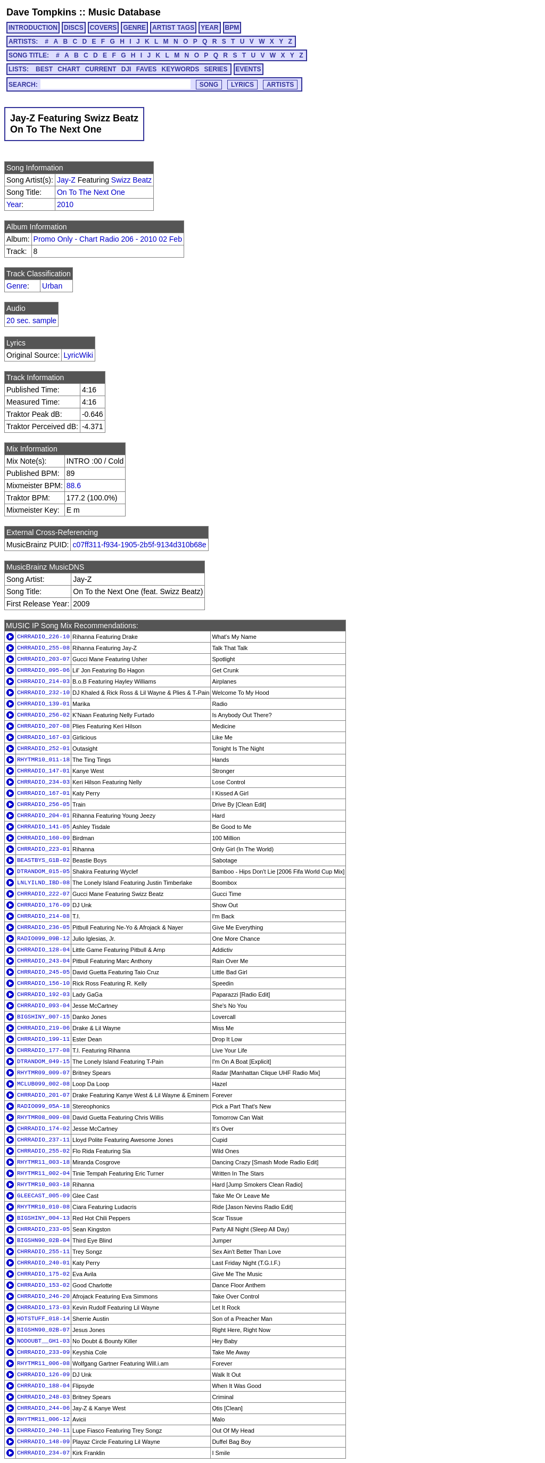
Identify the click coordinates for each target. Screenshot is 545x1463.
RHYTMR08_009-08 (43, 1117)
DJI (126, 69)
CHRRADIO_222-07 (43, 894)
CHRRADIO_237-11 (43, 1140)
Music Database (124, 12)
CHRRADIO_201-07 (43, 1095)
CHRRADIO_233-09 (43, 1352)
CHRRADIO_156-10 (43, 983)
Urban (52, 286)
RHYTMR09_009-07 (43, 1073)
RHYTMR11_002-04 (43, 1173)
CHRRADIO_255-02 (43, 1151)
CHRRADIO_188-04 (43, 1386)
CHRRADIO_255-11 (43, 1251)
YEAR (209, 27)
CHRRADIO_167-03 (43, 737)
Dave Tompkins (41, 12)
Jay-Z (66, 180)
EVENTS (248, 69)
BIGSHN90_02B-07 (43, 1330)
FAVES (146, 69)
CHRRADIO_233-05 (43, 1229)
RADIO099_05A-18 (43, 1106)
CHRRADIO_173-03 (43, 1307)
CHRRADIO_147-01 (43, 771)
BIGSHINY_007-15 (43, 1017)
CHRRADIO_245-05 (43, 972)
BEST (44, 69)
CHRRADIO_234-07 (43, 1453)
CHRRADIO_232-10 (43, 692)
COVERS (103, 27)
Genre (16, 286)
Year (13, 204)
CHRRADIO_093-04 (43, 1005)
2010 (65, 204)
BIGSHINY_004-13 (43, 1218)
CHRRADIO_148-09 (43, 1442)
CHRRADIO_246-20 (43, 1296)
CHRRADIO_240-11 (43, 1430)
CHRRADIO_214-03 (43, 681)
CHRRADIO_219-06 (43, 1028)
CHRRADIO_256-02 (43, 715)
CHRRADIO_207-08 (43, 726)
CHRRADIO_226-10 (43, 637)
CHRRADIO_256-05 (43, 804)
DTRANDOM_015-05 (43, 871)
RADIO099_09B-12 (43, 938)
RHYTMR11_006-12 (43, 1419)
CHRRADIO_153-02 (43, 1285)
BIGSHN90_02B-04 (43, 1240)
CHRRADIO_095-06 (43, 670)
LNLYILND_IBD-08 (43, 883)
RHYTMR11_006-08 (43, 1363)
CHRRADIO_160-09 (43, 838)
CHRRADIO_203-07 (43, 659)
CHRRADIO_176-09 (43, 905)
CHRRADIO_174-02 (43, 1128)
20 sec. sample (31, 320)
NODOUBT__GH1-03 (43, 1341)
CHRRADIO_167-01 (43, 793)
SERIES (216, 69)
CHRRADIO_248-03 (43, 1397)
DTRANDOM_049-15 (43, 1061)
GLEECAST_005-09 (43, 1196)
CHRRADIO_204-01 (43, 815)
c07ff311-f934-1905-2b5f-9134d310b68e (139, 544)
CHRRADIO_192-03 (43, 994)
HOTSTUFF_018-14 (43, 1319)
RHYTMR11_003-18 (43, 1162)
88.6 (74, 485)
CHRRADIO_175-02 (43, 1274)
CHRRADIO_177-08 (43, 1050)
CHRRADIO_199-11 (43, 1039)
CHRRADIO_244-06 (43, 1408)
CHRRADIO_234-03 (43, 782)
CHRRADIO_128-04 (43, 950)
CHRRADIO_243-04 (43, 961)
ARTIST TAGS (173, 27)
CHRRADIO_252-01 (43, 748)
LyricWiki (78, 355)
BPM (232, 27)
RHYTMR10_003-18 (43, 1184)
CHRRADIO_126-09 (43, 1374)
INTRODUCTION (33, 27)
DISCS (74, 27)
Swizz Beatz (131, 180)
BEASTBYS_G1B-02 (43, 860)
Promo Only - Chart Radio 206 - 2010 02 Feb (108, 239)
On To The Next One (91, 192)
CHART (68, 69)
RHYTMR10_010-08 (43, 1207)
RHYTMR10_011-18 (43, 760)
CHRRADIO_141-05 (43, 827)
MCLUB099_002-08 (43, 1084)
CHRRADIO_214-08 (43, 916)
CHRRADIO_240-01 (43, 1263)
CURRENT (101, 69)
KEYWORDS (181, 69)
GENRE (134, 27)
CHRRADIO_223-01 (43, 849)
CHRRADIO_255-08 (43, 648)
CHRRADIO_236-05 (43, 927)
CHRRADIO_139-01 (43, 704)
